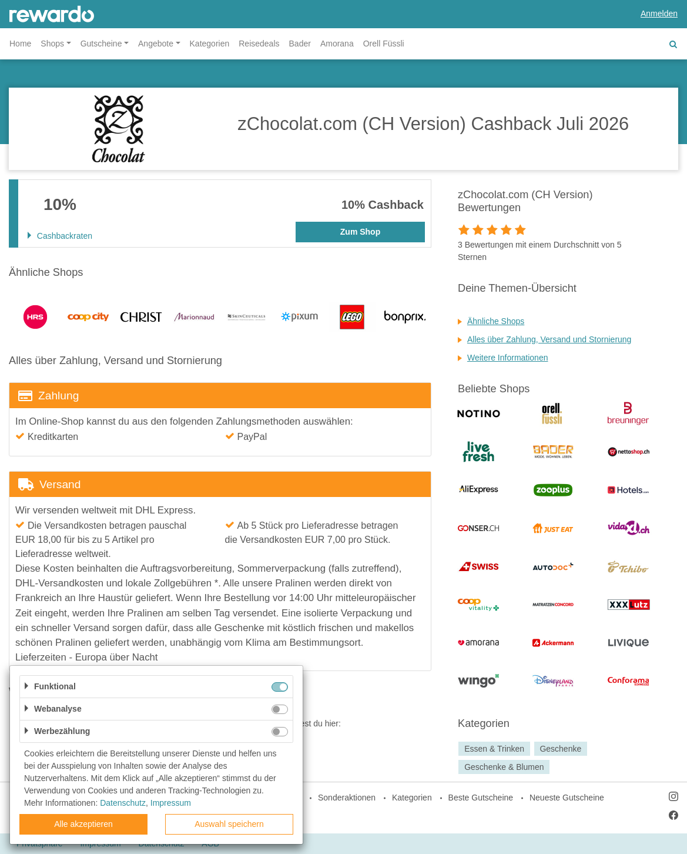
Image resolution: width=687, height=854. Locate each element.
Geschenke (560, 748)
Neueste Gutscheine (567, 797)
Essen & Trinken (494, 748)
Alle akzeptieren (83, 824)
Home (20, 43)
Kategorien (210, 43)
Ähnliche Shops (495, 321)
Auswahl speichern (229, 824)
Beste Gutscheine (481, 797)
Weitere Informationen (507, 357)
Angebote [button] (155, 43)
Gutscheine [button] (101, 43)
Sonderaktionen (347, 797)
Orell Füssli (383, 43)
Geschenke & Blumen (504, 767)
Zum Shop (360, 231)
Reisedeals (259, 43)
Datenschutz (123, 803)
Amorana (337, 43)
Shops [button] (52, 43)
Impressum (170, 803)
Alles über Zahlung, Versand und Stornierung (549, 339)
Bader (300, 43)
